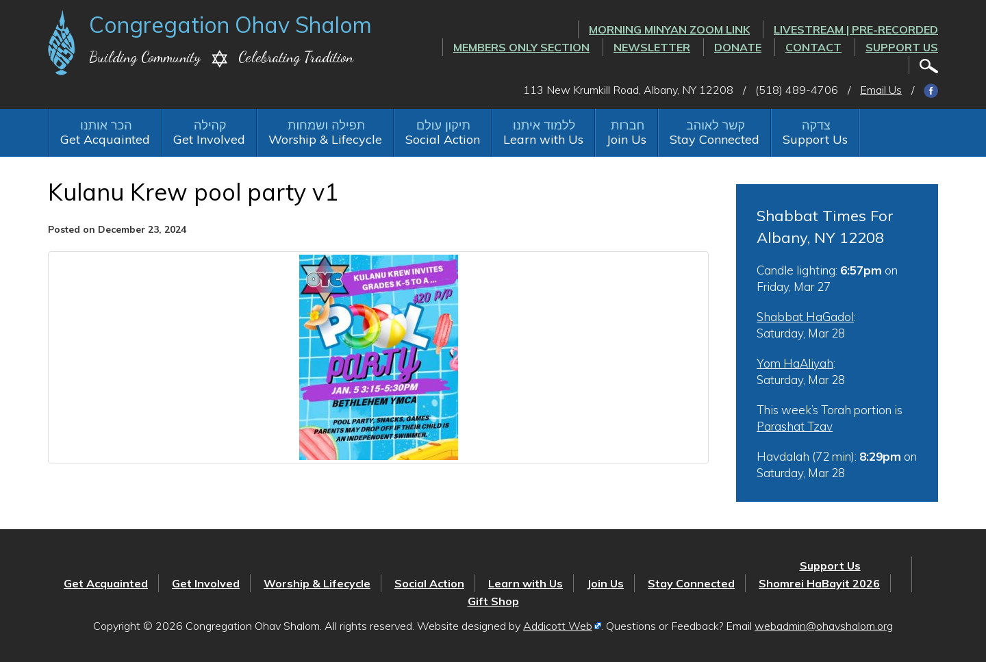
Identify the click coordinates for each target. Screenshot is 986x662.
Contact (813, 47)
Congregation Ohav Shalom (230, 24)
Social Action (442, 139)
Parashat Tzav (795, 426)
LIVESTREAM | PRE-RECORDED (856, 29)
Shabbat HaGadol (805, 316)
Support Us (901, 47)
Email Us (881, 90)
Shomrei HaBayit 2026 (819, 583)
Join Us (626, 139)
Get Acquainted (105, 139)
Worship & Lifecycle (325, 139)
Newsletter (652, 47)
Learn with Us (543, 139)
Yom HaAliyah (795, 363)
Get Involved (209, 139)
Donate (737, 47)
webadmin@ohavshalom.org (824, 626)
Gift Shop (493, 601)
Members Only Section (521, 47)
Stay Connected (714, 139)
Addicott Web (557, 626)
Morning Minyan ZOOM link (669, 29)
